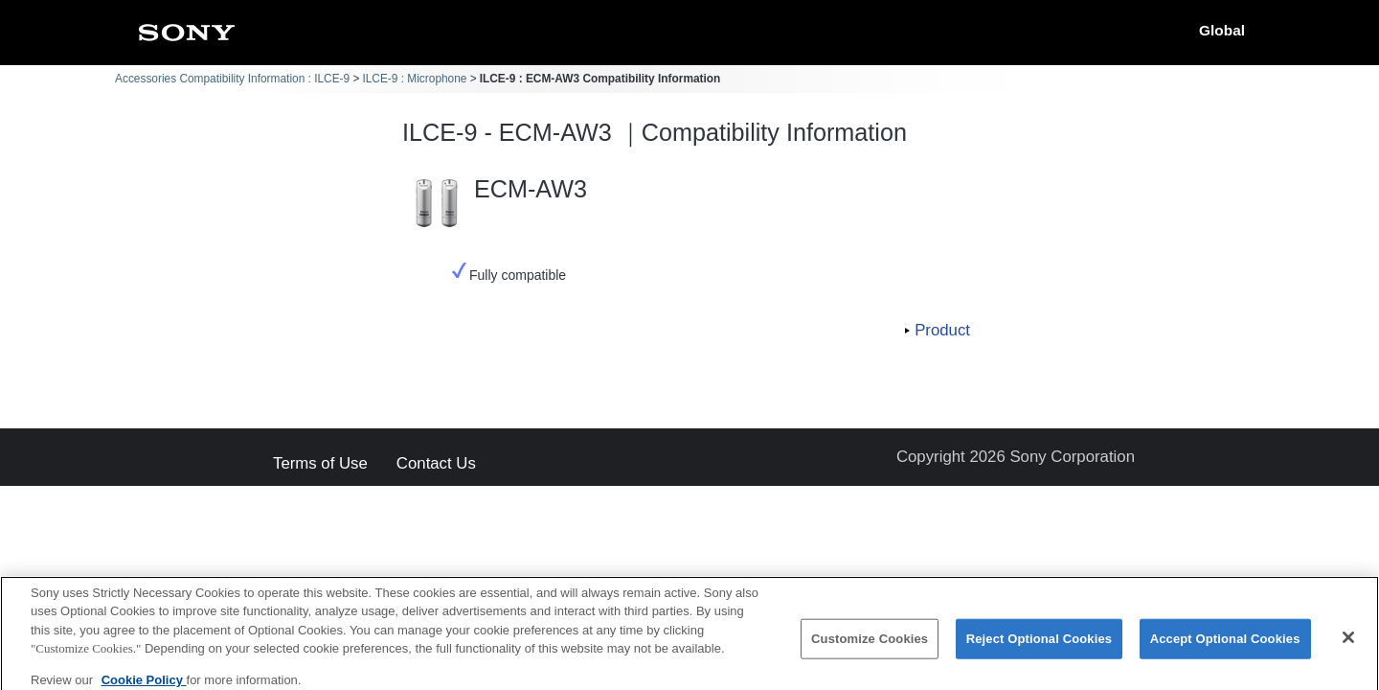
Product (942, 330)
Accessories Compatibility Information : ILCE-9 (232, 78)
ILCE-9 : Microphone (414, 78)
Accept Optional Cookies (1225, 645)
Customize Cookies (869, 645)
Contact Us (436, 464)
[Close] (1348, 644)
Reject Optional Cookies (1039, 645)
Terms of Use (320, 464)
